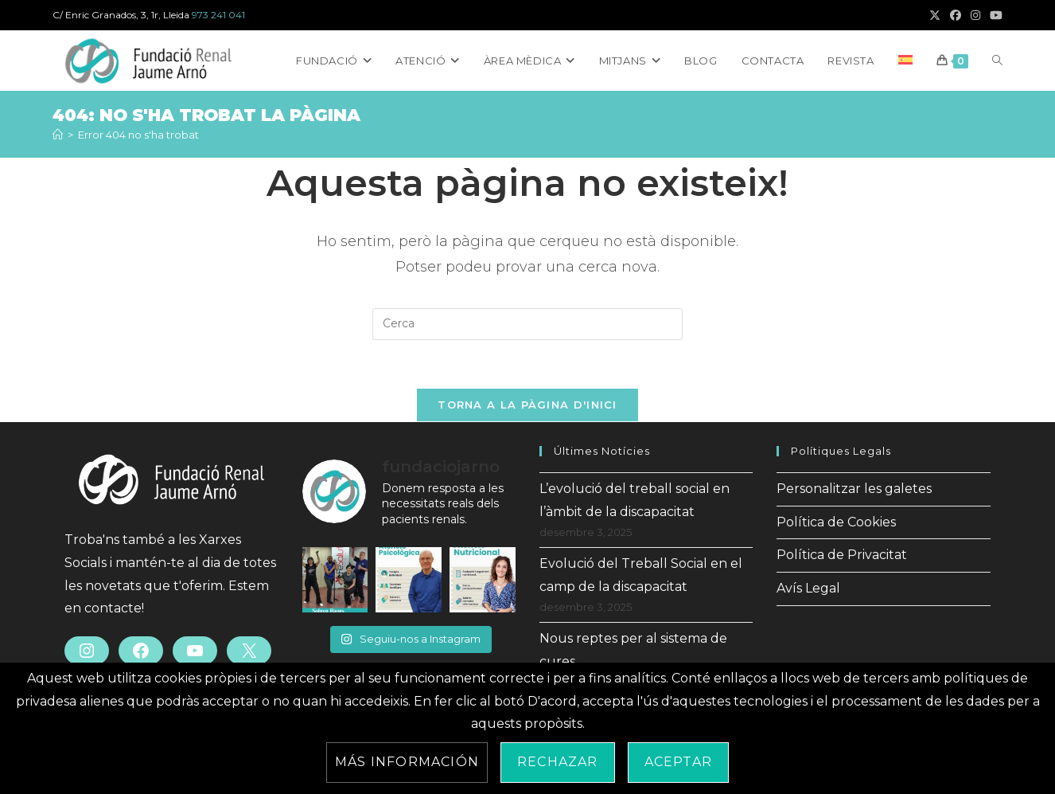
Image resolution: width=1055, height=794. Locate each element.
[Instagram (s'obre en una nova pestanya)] (975, 15)
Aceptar (678, 761)
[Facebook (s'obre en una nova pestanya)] (955, 15)
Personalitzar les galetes (854, 488)
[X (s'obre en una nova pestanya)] (935, 15)
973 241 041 (218, 15)
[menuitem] (905, 60)
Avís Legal (808, 588)
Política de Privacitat (842, 554)
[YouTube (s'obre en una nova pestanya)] (993, 15)
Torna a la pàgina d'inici (527, 404)
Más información (407, 761)
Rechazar (557, 761)
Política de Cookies (836, 522)
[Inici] (58, 134)
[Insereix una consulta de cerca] (527, 324)
